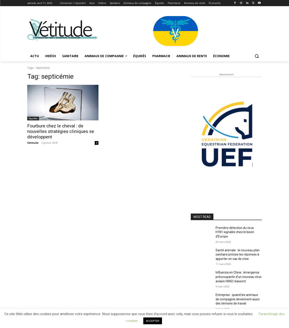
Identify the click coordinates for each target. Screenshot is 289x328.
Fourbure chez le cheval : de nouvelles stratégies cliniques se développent (60, 131)
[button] (256, 56)
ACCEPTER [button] (152, 321)
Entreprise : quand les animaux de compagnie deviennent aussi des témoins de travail (238, 299)
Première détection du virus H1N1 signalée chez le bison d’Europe (235, 232)
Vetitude (32, 142)
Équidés (33, 118)
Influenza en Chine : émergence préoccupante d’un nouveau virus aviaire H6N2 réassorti (239, 277)
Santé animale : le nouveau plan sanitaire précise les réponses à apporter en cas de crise (238, 254)
